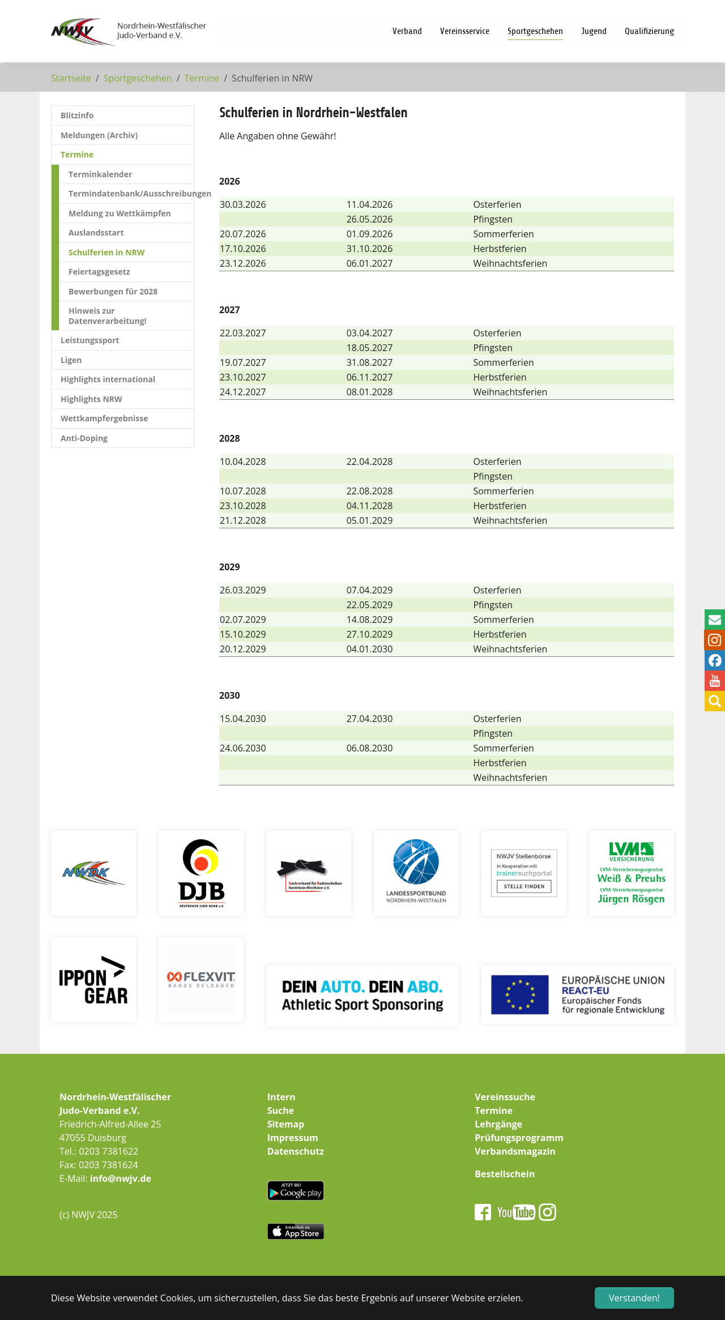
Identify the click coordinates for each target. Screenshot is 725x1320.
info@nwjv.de (120, 1178)
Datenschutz (295, 1151)
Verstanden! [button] (634, 1298)
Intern (281, 1097)
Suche (281, 1110)
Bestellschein (505, 1174)
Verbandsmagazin (515, 1151)
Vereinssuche (505, 1097)
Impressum (292, 1137)
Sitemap (286, 1124)
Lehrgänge (498, 1124)
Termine (494, 1110)
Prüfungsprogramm (519, 1137)
